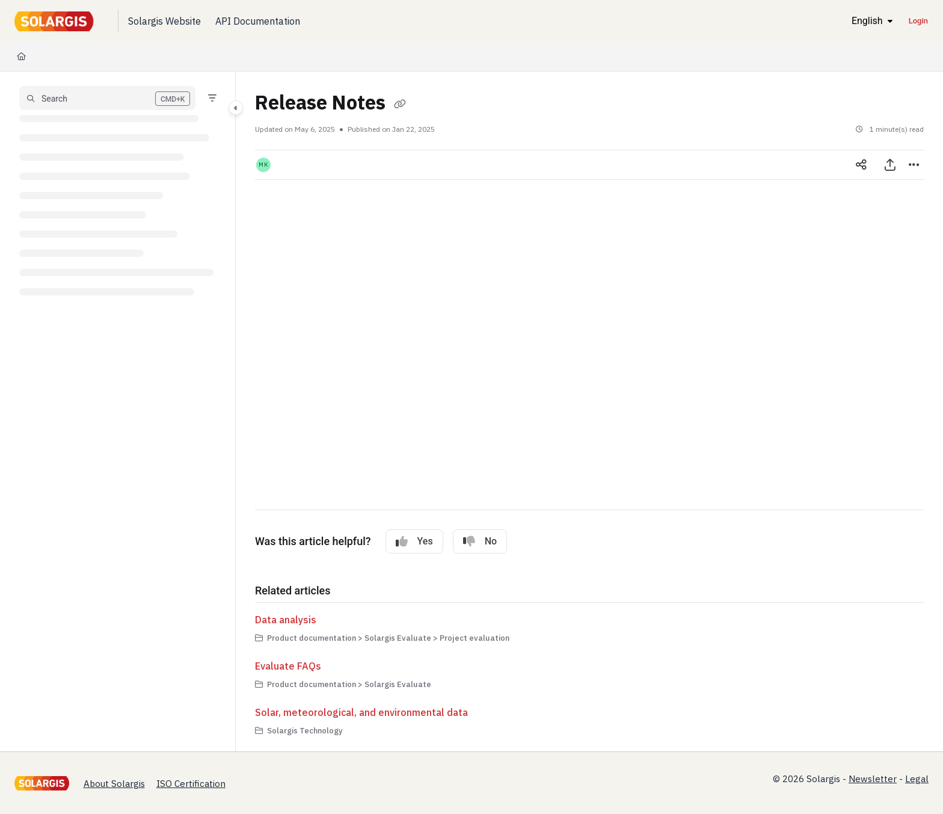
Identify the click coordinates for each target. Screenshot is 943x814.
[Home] (21, 57)
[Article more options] (914, 164)
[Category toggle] (236, 107)
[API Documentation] (257, 21)
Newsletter (873, 779)
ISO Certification (191, 783)
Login (918, 20)
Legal (917, 779)
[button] (107, 98)
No (480, 541)
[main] (589, 411)
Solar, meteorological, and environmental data (361, 712)
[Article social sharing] (861, 164)
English (857, 20)
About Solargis (114, 783)
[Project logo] (56, 21)
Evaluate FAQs (288, 666)
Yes (414, 541)
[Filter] (212, 98)
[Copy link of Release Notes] (400, 104)
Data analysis (285, 620)
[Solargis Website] (164, 21)
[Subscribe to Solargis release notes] (435, 344)
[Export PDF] (890, 164)
